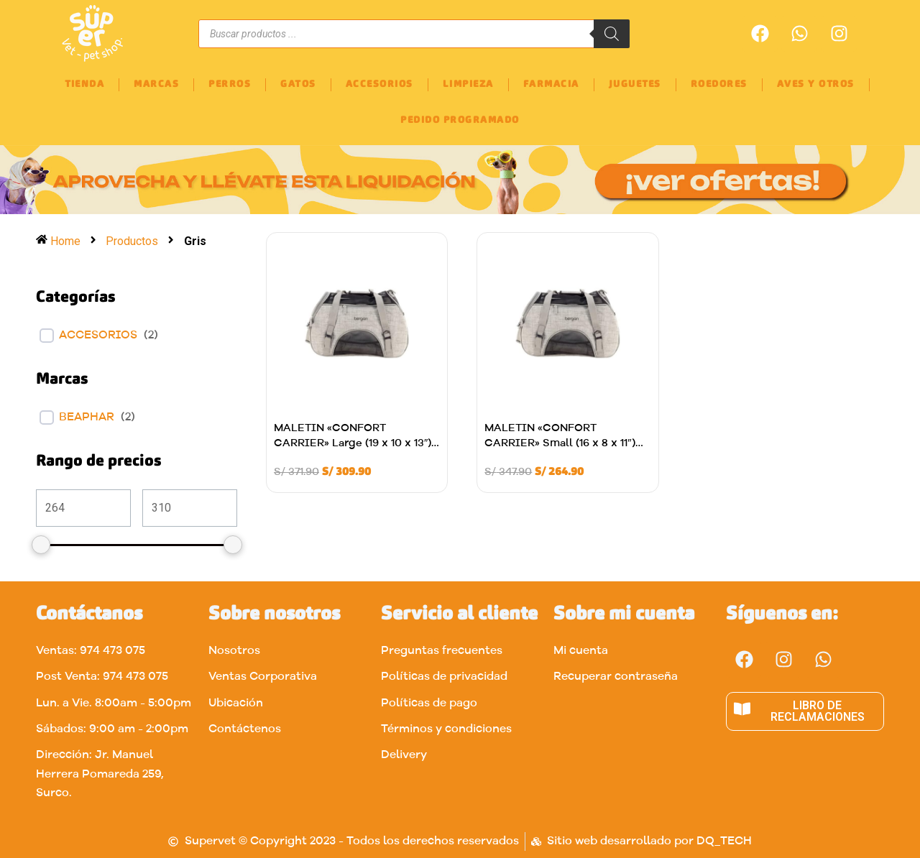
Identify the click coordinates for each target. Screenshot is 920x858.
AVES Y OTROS (816, 84)
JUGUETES (635, 84)
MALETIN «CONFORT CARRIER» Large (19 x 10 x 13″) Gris (352, 443)
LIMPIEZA (468, 84)
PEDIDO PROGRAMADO (460, 120)
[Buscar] (612, 33)
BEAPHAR (86, 417)
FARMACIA (551, 84)
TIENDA (84, 84)
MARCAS (156, 84)
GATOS (298, 84)
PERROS (229, 84)
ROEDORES (719, 84)
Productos (132, 241)
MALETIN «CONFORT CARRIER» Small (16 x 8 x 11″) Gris (559, 443)
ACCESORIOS (379, 84)
